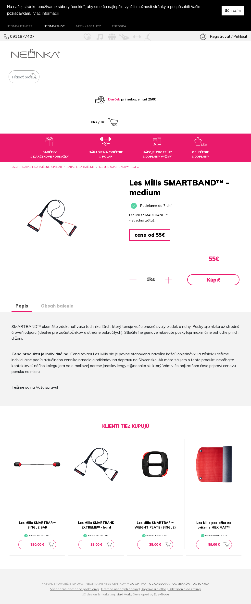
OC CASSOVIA (159, 583)
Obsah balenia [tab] (57, 306)
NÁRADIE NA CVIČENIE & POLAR (42, 167)
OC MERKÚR (181, 583)
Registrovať (220, 36)
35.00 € (160, 544)
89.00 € (218, 544)
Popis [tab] (21, 306)
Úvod (15, 167)
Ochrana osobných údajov (119, 589)
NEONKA (20, 26)
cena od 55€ (150, 235)
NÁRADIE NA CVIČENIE (80, 167)
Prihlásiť (240, 36)
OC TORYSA (200, 583)
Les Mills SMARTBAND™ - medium (119, 167)
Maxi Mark (123, 594)
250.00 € (42, 544)
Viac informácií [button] (46, 13)
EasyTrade (161, 594)
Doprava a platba (153, 589)
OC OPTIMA (138, 583)
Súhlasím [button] (233, 10)
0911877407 (19, 36)
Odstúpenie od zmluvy (184, 589)
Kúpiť (213, 280)
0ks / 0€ (104, 122)
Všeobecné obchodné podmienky (74, 589)
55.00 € (101, 544)
